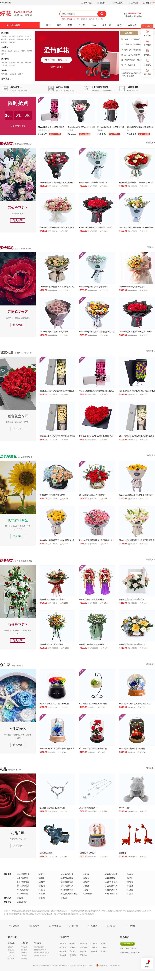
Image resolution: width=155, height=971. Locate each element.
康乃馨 (91, 19)
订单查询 (11, 953)
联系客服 (132, 3)
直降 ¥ (55, 134)
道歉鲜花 (12, 42)
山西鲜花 (93, 944)
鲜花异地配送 (88, 894)
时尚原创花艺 (56, 926)
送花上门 (113, 926)
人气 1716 (143, 440)
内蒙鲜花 (104, 944)
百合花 (16, 51)
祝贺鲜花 (12, 39)
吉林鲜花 (73, 947)
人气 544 (63, 811)
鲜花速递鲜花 (22, 902)
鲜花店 (41, 878)
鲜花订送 (42, 890)
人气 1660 (65, 648)
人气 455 (103, 811)
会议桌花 (12, 65)
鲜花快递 (86, 874)
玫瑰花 (3, 51)
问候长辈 (28, 39)
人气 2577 (143, 186)
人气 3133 (104, 335)
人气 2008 (64, 544)
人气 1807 (104, 499)
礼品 (94, 25)
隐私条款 (24, 950)
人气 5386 (143, 290)
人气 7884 (64, 395)
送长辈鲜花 (8, 456)
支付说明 (24, 955)
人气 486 (143, 811)
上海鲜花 (93, 947)
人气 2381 (143, 395)
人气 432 (63, 856)
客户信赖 (36, 926)
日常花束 (4, 62)
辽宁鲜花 (62, 947)
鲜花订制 (42, 886)
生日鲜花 (84, 19)
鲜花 (59, 25)
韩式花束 (20, 62)
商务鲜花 (4, 42)
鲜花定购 (86, 878)
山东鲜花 (104, 951)
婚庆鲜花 (4, 39)
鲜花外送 (42, 874)
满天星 (3, 54)
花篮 (70, 25)
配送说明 (11, 947)
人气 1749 (62, 752)
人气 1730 (143, 648)
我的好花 (101, 3)
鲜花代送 (86, 886)
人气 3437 (104, 440)
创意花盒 (12, 62)
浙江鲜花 (62, 951)
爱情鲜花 (4, 36)
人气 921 (141, 707)
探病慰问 (20, 39)
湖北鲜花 (73, 955)
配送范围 (11, 950)
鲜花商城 (42, 894)
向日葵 (23, 51)
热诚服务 (16, 926)
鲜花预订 (86, 890)
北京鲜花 (62, 944)
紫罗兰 (29, 51)
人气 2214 (104, 186)
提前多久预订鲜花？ (41, 955)
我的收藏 (117, 3)
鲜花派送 (130, 886)
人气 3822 (104, 231)
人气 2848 (64, 186)
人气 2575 (104, 395)
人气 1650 (143, 603)
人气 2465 (143, 231)
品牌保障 (132, 25)
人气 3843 (64, 440)
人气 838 (63, 707)
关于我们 (24, 947)
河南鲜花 (62, 955)
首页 (48, 25)
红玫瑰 (69, 19)
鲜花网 (129, 878)
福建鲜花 (83, 951)
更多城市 (83, 955)
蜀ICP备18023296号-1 (86, 965)
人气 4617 (64, 231)
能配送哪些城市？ (40, 950)
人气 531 (143, 856)
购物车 (148, 3)
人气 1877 (64, 499)
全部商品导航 (13, 25)
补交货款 (11, 958)
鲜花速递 (86, 882)
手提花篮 (28, 62)
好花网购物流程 (39, 947)
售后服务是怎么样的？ (41, 953)
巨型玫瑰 (13, 74)
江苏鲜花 (104, 947)
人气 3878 (102, 752)
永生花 (76, 19)
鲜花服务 (130, 874)
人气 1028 (102, 707)
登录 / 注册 (86, 3)
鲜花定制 (130, 882)
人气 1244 (104, 856)
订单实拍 (74, 926)
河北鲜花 (83, 944)
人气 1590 (141, 752)
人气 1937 (143, 499)
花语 (119, 25)
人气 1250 (104, 544)
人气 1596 (104, 603)
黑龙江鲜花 (84, 947)
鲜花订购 (42, 882)
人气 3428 (64, 335)
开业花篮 (4, 65)
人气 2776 (105, 648)
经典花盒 (4, 74)
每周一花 (99, 19)
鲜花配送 (130, 890)
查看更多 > (150, 143)
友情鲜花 (20, 36)
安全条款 (24, 953)
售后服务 (133, 926)
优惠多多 (94, 926)
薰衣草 (20, 74)
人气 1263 (64, 603)
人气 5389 (64, 290)
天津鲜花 (73, 944)
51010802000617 (115, 965)
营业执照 (24, 958)
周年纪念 (28, 36)
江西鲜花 (93, 951)
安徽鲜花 (73, 951)
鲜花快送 (130, 894)
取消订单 (11, 955)
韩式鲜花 (6, 144)
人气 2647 (143, 544)
